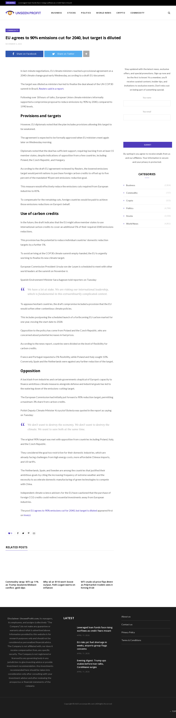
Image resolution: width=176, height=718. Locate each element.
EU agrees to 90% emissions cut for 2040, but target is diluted (64, 510)
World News (103, 12)
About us (126, 616)
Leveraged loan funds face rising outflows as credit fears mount (45, 3)
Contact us (126, 624)
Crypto (120, 12)
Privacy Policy (128, 632)
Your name (146, 101)
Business (56, 12)
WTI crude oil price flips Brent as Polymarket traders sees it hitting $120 (97, 584)
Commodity (137, 12)
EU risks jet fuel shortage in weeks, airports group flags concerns (92, 645)
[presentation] (147, 131)
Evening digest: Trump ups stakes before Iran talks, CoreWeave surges (91, 664)
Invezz (27, 515)
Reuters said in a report (51, 88)
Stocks (71, 12)
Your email (146, 115)
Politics (86, 12)
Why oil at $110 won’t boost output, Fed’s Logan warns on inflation (59, 584)
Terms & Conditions (131, 640)
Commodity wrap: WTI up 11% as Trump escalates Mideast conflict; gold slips (22, 584)
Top (173, 711)
